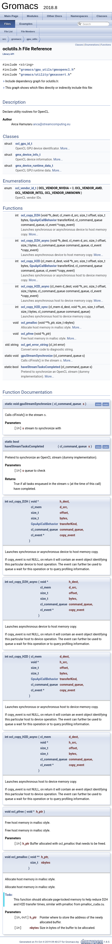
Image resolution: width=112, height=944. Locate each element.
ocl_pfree (27, 333)
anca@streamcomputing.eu (51, 123)
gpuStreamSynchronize (37, 355)
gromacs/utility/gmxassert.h (45, 74)
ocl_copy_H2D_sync (34, 306)
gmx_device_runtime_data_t (34, 165)
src (4, 39)
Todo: (9, 893)
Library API (8, 54)
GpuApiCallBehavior (43, 219)
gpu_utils (32, 39)
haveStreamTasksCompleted (40, 366)
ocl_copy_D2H (30, 214)
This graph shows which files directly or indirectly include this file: (48, 87)
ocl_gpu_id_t (23, 143)
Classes (79, 44)
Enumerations (92, 44)
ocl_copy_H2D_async (35, 285)
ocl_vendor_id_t (25, 187)
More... (65, 147)
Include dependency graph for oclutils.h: (31, 80)
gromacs (16, 39)
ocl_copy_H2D (30, 260)
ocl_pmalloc (29, 322)
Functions (106, 44)
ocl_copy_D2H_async (35, 240)
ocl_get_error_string (34, 344)
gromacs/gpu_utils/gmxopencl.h (47, 69)
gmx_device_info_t (27, 154)
